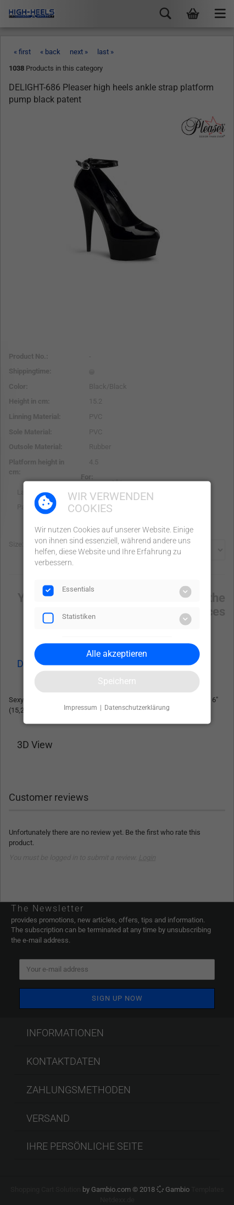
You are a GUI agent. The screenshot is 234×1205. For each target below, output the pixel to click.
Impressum (80, 707)
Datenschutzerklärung (137, 707)
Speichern (117, 681)
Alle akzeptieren (116, 654)
